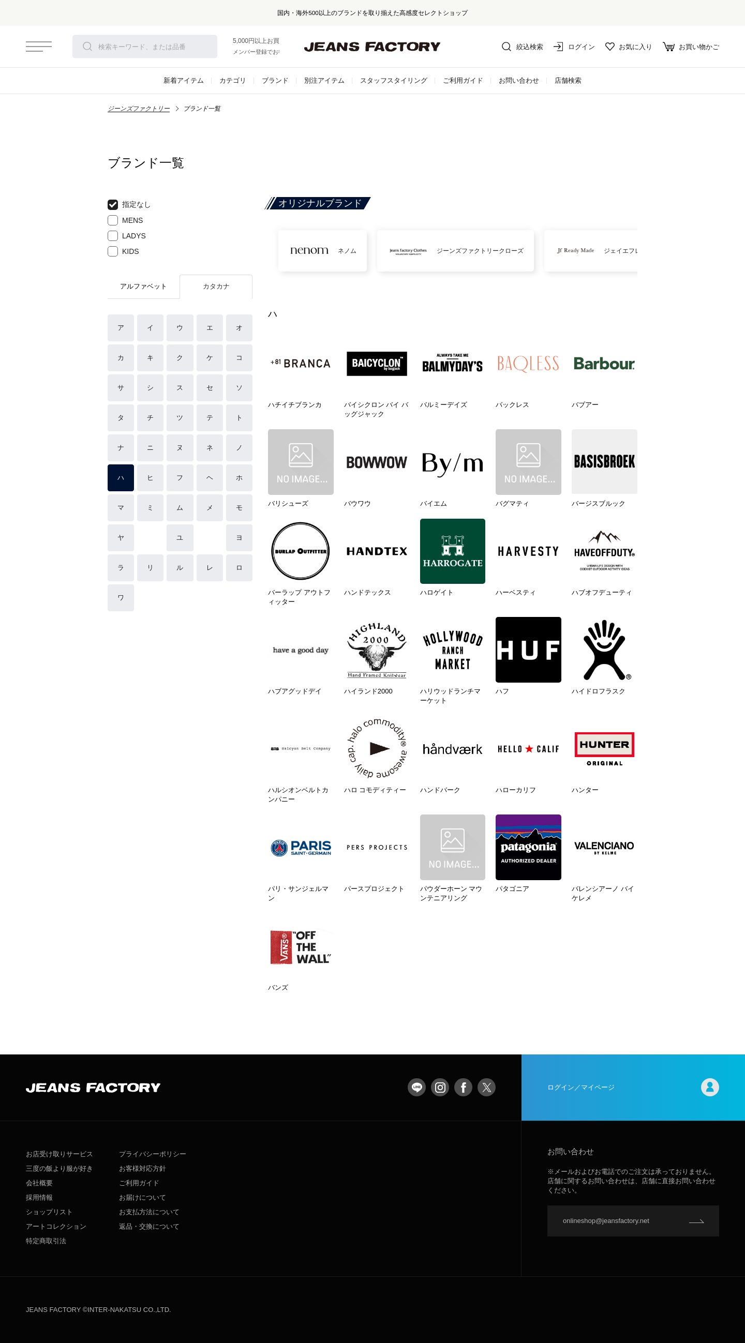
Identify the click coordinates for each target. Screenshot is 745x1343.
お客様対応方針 (142, 1168)
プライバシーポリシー (152, 1154)
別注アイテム (324, 80)
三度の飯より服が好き (59, 1168)
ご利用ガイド (463, 80)
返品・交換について (149, 1226)
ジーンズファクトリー (139, 108)
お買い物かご (691, 46)
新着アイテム (183, 80)
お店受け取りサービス (59, 1154)
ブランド (275, 80)
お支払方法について (149, 1212)
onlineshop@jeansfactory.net (606, 1221)
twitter (487, 1087)
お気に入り (628, 46)
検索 (87, 46)
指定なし (129, 205)
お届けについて (142, 1197)
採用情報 (39, 1197)
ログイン (574, 46)
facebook (463, 1087)
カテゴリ (232, 80)
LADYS (127, 236)
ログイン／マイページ (633, 1087)
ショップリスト (49, 1212)
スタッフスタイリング (393, 80)
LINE (417, 1087)
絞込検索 (522, 46)
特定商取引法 (46, 1241)
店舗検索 (568, 80)
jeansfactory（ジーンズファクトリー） (372, 46)
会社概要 (39, 1183)
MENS (125, 220)
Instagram (440, 1087)
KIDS (123, 251)
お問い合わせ (519, 80)
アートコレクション (56, 1226)
